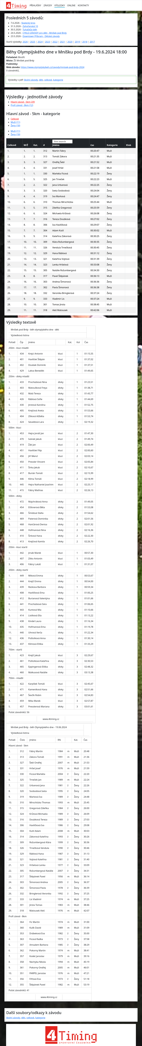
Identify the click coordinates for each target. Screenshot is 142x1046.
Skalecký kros (28, 22)
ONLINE (71, 5)
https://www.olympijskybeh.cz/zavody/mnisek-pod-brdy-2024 (52, 67)
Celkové (15, 118)
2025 (32, 41)
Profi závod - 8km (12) (22, 105)
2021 (62, 41)
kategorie (58, 79)
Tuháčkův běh (30, 29)
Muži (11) (15, 122)
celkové (48, 79)
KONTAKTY (83, 5)
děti (41, 79)
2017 (92, 41)
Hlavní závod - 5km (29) (23, 101)
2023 (47, 41)
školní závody (31, 79)
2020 (70, 41)
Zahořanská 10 (30, 26)
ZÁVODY (48, 5)
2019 (77, 41)
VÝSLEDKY (59, 5)
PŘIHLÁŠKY (35, 5)
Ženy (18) (15, 125)
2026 (25, 41)
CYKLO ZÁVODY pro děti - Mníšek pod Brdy (45, 32)
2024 (40, 41)
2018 (84, 41)
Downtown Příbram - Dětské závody (41, 36)
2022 (55, 41)
